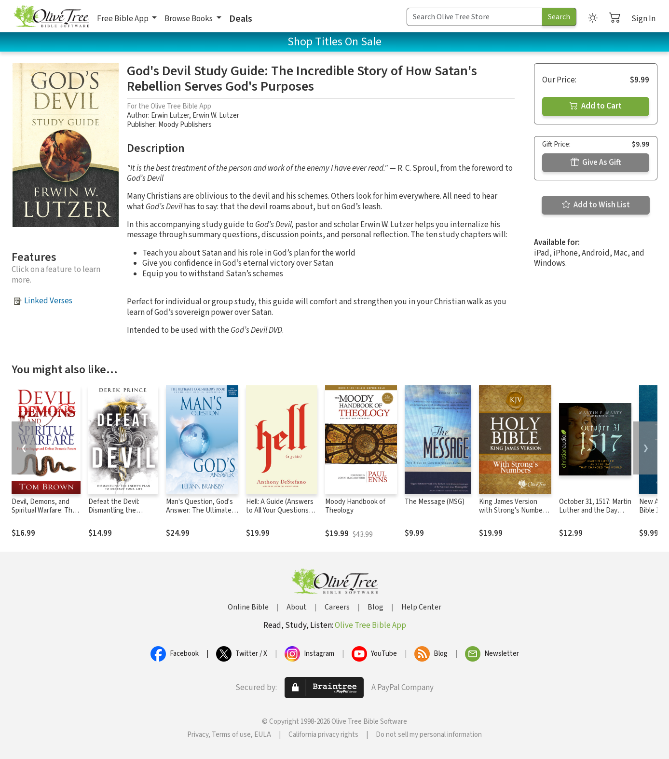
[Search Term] (475, 17)
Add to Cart (596, 106)
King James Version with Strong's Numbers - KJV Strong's (513, 511)
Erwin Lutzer (170, 115)
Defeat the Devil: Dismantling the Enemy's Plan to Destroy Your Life (114, 515)
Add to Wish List (596, 205)
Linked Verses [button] (48, 301)
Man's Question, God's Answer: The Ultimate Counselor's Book (199, 511)
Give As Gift (596, 162)
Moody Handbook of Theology (355, 506)
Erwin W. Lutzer (215, 115)
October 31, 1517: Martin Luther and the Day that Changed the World (595, 511)
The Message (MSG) (434, 502)
